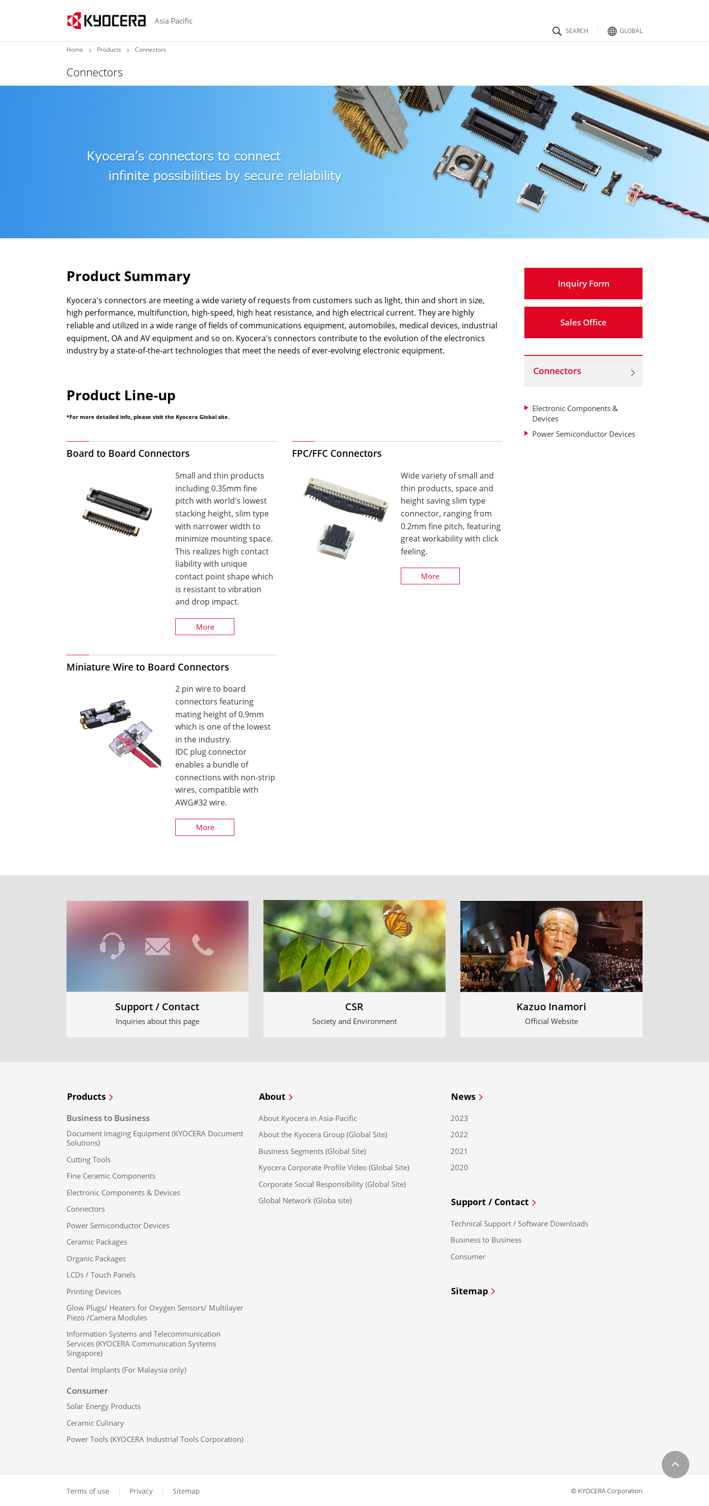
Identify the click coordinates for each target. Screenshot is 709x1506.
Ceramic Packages (96, 1241)
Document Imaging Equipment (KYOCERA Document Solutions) (154, 1137)
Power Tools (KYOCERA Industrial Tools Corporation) (154, 1438)
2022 (459, 1133)
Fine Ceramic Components (111, 1175)
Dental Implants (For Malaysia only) (126, 1368)
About (276, 1096)
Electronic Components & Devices (123, 1191)
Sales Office (583, 322)
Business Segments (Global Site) (312, 1149)
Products (109, 49)
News (468, 1096)
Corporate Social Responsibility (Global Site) (332, 1182)
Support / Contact (495, 1201)
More (205, 627)
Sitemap (474, 1289)
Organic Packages (96, 1257)
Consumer (468, 1254)
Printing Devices (93, 1290)
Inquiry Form (584, 283)
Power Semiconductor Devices (583, 434)
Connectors (557, 371)
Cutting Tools (88, 1158)
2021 (459, 1149)
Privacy (141, 1489)
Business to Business (486, 1238)
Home (74, 49)
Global (624, 28)
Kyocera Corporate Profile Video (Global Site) (333, 1166)
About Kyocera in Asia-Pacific (307, 1116)
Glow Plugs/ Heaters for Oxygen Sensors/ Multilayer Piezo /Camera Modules (154, 1311)
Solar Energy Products (103, 1405)
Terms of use (87, 1489)
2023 (459, 1116)
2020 (459, 1166)
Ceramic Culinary (95, 1421)
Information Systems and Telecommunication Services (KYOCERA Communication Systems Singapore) (143, 1342)
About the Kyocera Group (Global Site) (322, 1133)
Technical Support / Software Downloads (519, 1221)
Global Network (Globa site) (305, 1199)
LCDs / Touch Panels (100, 1274)
